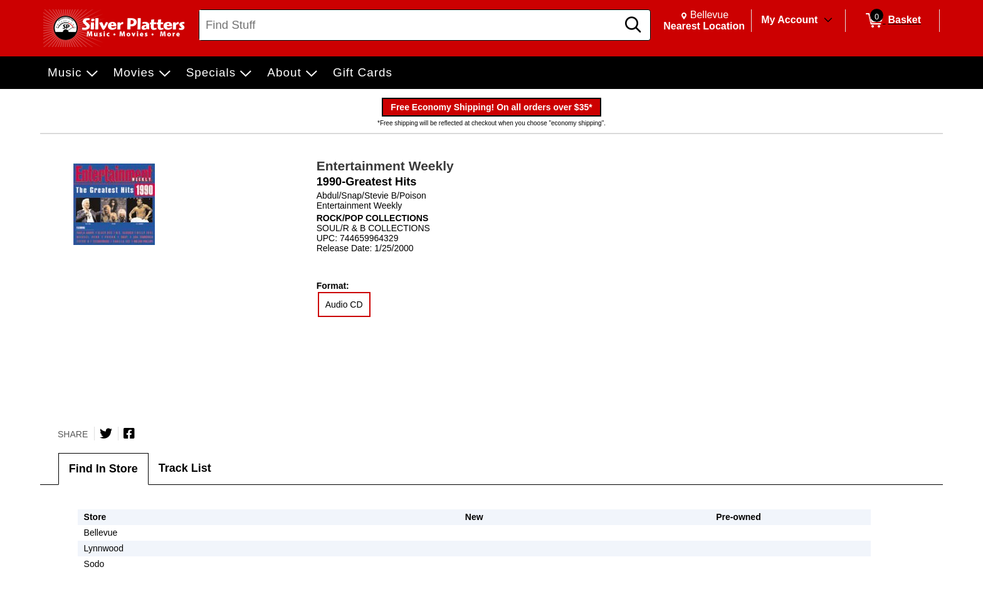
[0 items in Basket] (892, 20)
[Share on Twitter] (106, 433)
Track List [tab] (185, 468)
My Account (789, 19)
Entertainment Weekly (385, 166)
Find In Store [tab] (103, 468)
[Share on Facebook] (129, 433)
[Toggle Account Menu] (828, 20)
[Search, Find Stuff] (410, 25)
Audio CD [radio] (344, 304)
